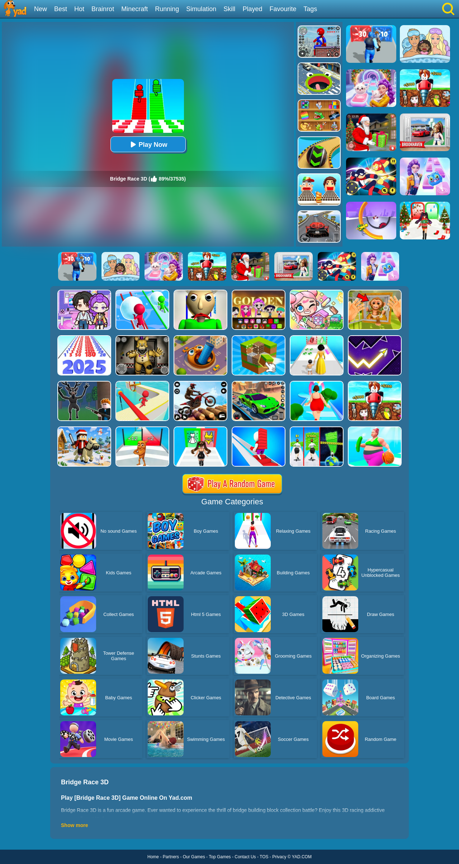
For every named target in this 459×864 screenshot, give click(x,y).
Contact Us (245, 856)
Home (153, 856)
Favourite (282, 9)
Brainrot (102, 9)
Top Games (220, 856)
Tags (310, 9)
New (40, 9)
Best (60, 9)
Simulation (201, 9)
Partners (171, 856)
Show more (74, 825)
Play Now (147, 144)
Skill (229, 9)
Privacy (279, 856)
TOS (264, 856)
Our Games (194, 856)
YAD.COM (302, 856)
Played (252, 9)
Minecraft (134, 9)
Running (167, 9)
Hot (79, 9)
